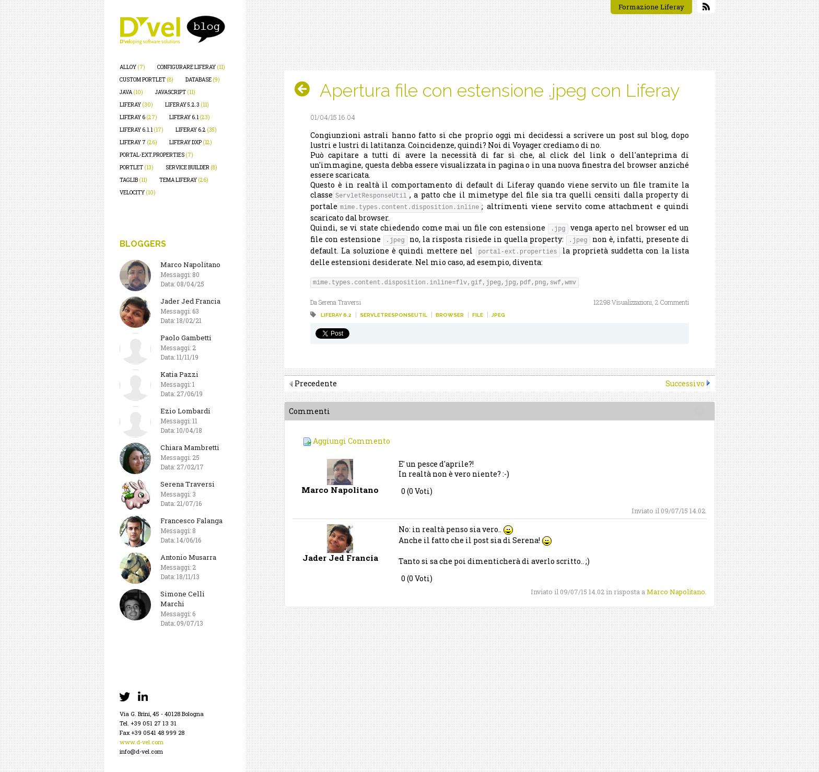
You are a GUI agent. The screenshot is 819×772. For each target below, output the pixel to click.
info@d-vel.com (141, 751)
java (131, 92)
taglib (133, 180)
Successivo (685, 383)
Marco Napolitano (676, 591)
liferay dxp (190, 142)
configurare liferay (191, 67)
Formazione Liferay (651, 6)
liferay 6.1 (189, 117)
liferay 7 (138, 142)
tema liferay (183, 180)
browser (450, 315)
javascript (175, 92)
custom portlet (146, 79)
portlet (137, 167)
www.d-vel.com (141, 742)
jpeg (498, 315)
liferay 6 (138, 117)
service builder (191, 167)
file (477, 315)
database (202, 79)
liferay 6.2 (196, 129)
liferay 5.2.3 (187, 104)
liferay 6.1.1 (141, 129)
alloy (132, 67)
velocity (138, 192)
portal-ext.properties (156, 155)
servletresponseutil (393, 315)
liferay (136, 104)
